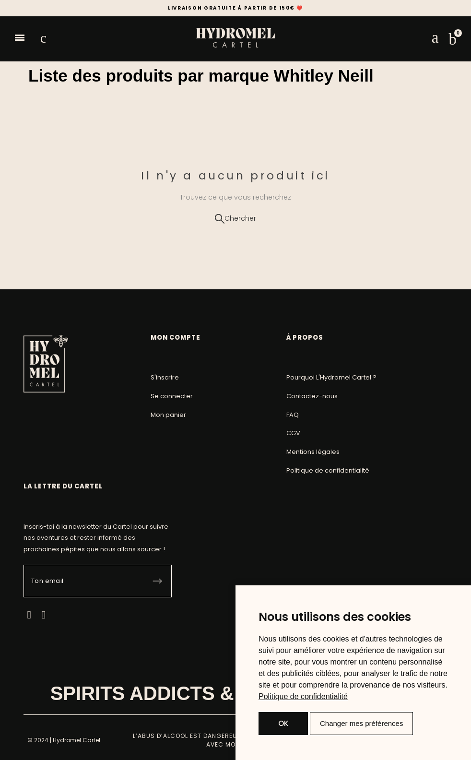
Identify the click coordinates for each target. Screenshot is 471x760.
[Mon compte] (435, 38)
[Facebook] (29, 614)
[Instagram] (43, 614)
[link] (303, 696)
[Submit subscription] (157, 581)
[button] (19, 38)
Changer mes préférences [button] (361, 723)
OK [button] (283, 723)
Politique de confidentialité (303, 696)
